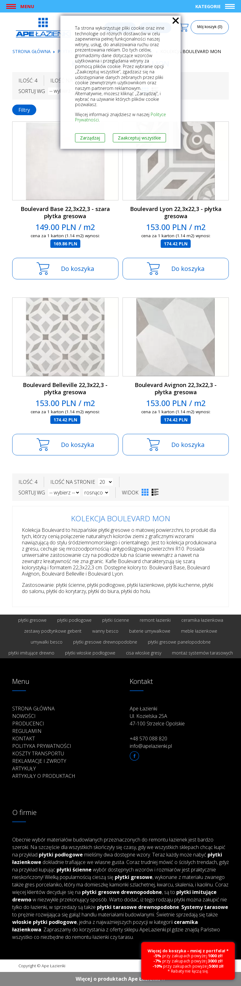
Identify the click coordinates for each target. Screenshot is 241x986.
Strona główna (32, 51)
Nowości (24, 716)
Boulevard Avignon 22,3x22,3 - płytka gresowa (176, 388)
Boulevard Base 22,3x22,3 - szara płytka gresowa (65, 212)
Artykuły (24, 768)
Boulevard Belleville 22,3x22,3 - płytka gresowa (65, 388)
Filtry (24, 109)
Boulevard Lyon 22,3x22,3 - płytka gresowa (176, 212)
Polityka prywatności (41, 746)
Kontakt (23, 738)
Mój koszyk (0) (210, 27)
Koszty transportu (38, 753)
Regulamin (27, 731)
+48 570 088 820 (148, 738)
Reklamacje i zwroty (39, 761)
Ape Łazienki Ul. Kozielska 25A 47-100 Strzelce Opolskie (157, 716)
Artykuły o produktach (43, 776)
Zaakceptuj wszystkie (139, 138)
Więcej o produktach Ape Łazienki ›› (120, 978)
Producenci (28, 723)
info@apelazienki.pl (151, 746)
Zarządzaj (90, 138)
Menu (27, 6)
